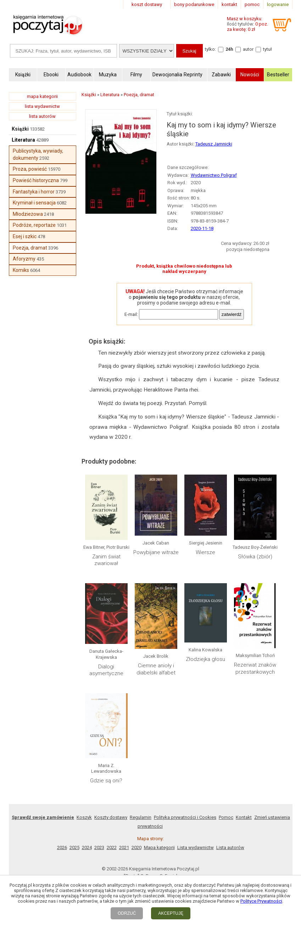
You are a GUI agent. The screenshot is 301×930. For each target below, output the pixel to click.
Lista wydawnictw (195, 847)
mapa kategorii (42, 96)
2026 (62, 847)
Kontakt (244, 817)
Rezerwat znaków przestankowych (255, 668)
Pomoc (226, 817)
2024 (87, 847)
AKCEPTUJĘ (170, 913)
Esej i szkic (25, 236)
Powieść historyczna (36, 180)
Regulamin (140, 817)
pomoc (252, 4)
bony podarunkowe (194, 4)
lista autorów (42, 116)
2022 (112, 847)
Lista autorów (230, 847)
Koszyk (84, 817)
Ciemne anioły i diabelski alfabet (155, 669)
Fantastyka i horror (34, 192)
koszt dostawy (147, 4)
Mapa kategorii (159, 847)
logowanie (278, 4)
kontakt (229, 4)
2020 (136, 847)
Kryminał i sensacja (34, 203)
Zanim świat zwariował (106, 560)
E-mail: (131, 314)
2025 (74, 847)
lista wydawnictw (42, 106)
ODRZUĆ (127, 913)
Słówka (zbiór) (255, 556)
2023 (99, 847)
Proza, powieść (30, 169)
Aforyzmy (24, 259)
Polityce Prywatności (261, 901)
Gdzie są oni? (106, 780)
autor (248, 49)
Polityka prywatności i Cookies (185, 817)
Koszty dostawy (110, 817)
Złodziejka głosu (205, 659)
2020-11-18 (202, 228)
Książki (20, 129)
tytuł (267, 49)
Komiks (21, 270)
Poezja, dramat (30, 248)
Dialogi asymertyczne (106, 670)
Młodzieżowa (28, 214)
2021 (124, 847)
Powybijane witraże (156, 552)
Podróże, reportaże (34, 225)
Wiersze (205, 552)
